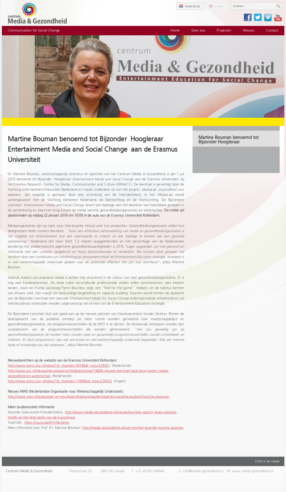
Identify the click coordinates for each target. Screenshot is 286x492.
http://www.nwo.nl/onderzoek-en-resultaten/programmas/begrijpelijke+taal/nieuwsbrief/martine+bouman (88, 397)
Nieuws (248, 30)
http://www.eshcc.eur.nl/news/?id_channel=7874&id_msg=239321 (59, 365)
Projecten (224, 30)
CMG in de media (267, 461)
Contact (272, 30)
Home (175, 30)
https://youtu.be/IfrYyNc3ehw (46, 422)
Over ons (198, 30)
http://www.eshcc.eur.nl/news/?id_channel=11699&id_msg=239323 (60, 381)
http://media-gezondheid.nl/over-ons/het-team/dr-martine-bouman (132, 428)
